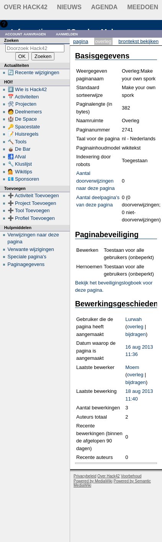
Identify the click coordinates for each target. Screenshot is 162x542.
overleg (135, 326)
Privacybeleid (85, 476)
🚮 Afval (17, 157)
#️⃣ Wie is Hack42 (27, 89)
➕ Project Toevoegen (32, 203)
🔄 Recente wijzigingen (33, 72)
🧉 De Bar (19, 149)
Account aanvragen (25, 34)
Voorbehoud (131, 476)
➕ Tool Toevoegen (29, 210)
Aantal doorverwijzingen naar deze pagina (95, 180)
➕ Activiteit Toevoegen (33, 195)
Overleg (103, 41)
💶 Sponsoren (23, 179)
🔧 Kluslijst (20, 164)
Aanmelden (67, 34)
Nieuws (69, 7)
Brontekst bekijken (138, 41)
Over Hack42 (25, 7)
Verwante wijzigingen (31, 249)
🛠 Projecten (22, 104)
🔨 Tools (17, 142)
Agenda (104, 7)
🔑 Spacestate (24, 127)
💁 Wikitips (20, 172)
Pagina (80, 41)
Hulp (15, 24)
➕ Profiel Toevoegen (31, 218)
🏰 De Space (22, 119)
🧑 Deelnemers (25, 112)
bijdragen (135, 334)
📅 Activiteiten (23, 97)
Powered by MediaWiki (93, 481)
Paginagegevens (26, 264)
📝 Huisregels (23, 134)
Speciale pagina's (27, 256)
